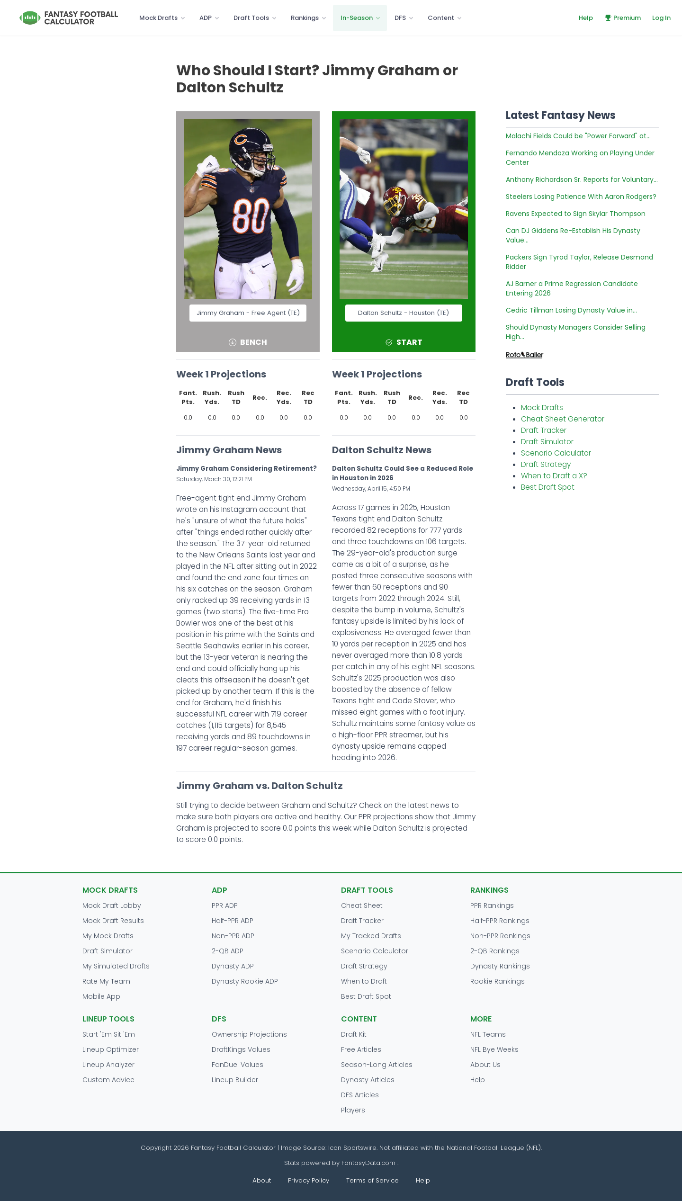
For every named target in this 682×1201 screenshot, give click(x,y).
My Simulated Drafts (116, 966)
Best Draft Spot (547, 487)
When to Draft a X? (554, 476)
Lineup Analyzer (108, 1064)
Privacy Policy (308, 1180)
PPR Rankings (492, 905)
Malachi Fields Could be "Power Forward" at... (578, 136)
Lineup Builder (235, 1079)
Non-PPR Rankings (500, 936)
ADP (205, 17)
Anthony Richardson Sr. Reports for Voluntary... (582, 179)
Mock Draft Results (113, 920)
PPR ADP (225, 905)
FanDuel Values (237, 1064)
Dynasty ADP (233, 966)
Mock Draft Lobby (111, 905)
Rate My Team (106, 981)
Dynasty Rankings (500, 966)
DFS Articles (360, 1095)
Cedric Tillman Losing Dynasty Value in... (571, 310)
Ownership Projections (249, 1034)
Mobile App (101, 996)
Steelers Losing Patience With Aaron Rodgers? (581, 196)
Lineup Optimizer (110, 1049)
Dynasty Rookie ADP (245, 981)
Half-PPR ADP (232, 920)
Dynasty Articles (368, 1079)
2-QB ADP (227, 951)
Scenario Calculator (556, 453)
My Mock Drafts (108, 936)
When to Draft (364, 981)
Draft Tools (251, 17)
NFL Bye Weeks (494, 1049)
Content (441, 17)
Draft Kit (354, 1034)
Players (353, 1110)
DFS (400, 17)
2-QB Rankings (495, 951)
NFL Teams (488, 1034)
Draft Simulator (547, 442)
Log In (661, 17)
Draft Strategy (546, 464)
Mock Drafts (158, 17)
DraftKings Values (241, 1049)
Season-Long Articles (377, 1064)
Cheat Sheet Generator (562, 419)
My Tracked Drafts (371, 936)
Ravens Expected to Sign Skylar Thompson (576, 213)
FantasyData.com (369, 1162)
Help (586, 17)
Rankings (305, 17)
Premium (622, 17)
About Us (485, 1064)
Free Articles (361, 1049)
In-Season (357, 17)
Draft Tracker (543, 430)
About (261, 1180)
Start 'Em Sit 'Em (108, 1034)
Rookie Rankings (497, 981)
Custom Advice (108, 1079)
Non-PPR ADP (233, 936)
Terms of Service (372, 1180)
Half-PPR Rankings (499, 920)
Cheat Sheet (362, 905)
